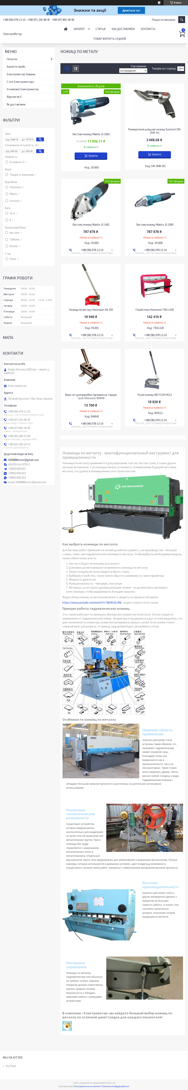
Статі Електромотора (20, 82)
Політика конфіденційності (115, 1086)
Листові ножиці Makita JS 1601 (91, 224)
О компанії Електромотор (23, 89)
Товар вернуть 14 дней (109, 39)
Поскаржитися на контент (87, 1086)
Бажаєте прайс (16, 66)
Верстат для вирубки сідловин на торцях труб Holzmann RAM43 (91, 396)
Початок (12, 59)
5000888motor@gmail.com (23, 460)
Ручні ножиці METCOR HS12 (155, 395)
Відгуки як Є (14, 97)
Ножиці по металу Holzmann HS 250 (91, 309)
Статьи (101, 29)
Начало (65, 29)
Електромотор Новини (21, 74)
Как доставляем (123, 29)
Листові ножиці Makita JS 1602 (91, 134)
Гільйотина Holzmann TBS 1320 (154, 309)
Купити (93, 155)
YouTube (11, 1066)
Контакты (148, 29)
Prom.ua (111, 1082)
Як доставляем (16, 104)
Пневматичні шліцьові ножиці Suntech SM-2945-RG (154, 131)
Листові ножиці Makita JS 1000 (154, 224)
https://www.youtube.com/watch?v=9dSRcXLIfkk (92, 602)
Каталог (79, 29)
